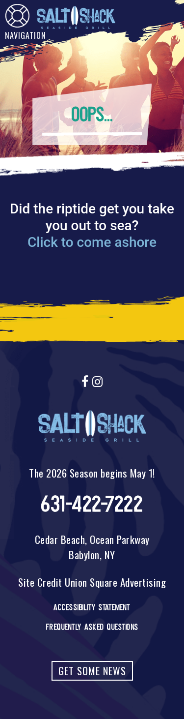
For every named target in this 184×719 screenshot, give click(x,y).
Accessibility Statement (92, 607)
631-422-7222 (92, 504)
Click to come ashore (92, 242)
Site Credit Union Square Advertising (92, 582)
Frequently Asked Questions (92, 627)
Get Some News (92, 670)
